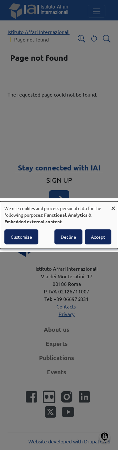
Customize (21, 237)
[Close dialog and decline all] (113, 205)
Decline (68, 237)
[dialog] (59, 225)
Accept (98, 237)
